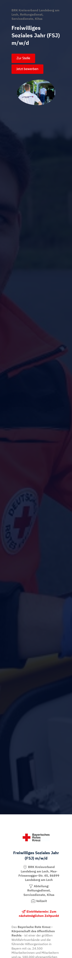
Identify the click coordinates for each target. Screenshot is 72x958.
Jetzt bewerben (27, 69)
